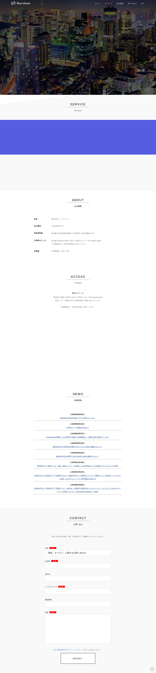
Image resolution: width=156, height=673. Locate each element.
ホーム (97, 3)
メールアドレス (55, 587)
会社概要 (120, 3)
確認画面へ (78, 658)
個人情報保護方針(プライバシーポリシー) (69, 650)
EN (142, 3)
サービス (108, 3)
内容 (50, 612)
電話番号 (48, 600)
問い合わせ (132, 3)
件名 (50, 548)
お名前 (51, 561)
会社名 (47, 574)
